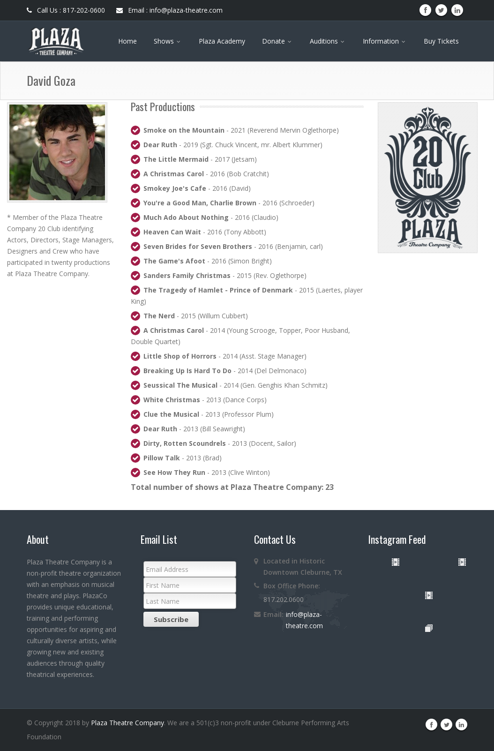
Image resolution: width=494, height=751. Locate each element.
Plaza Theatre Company (127, 722)
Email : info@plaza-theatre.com (169, 10)
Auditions (328, 41)
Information (385, 41)
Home (127, 41)
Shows (168, 41)
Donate (277, 41)
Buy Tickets (441, 41)
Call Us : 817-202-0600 (66, 10)
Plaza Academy (222, 41)
